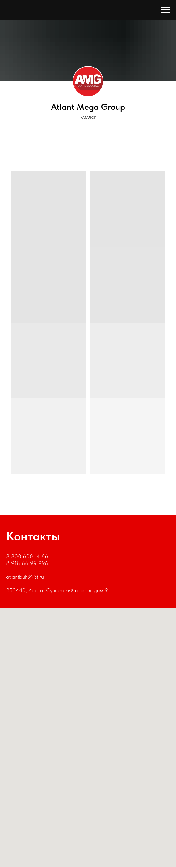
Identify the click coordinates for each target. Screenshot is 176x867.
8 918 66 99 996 (27, 563)
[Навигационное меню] (165, 10)
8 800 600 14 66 (27, 556)
